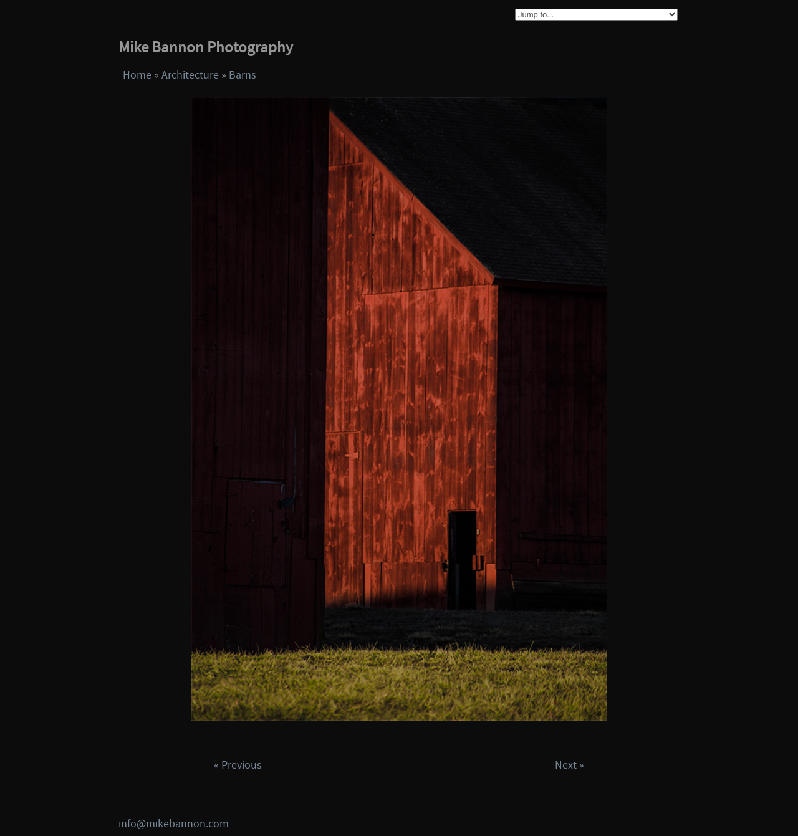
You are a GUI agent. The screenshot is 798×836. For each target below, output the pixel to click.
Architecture (190, 75)
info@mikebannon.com (173, 824)
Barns (242, 75)
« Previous (238, 765)
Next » (569, 765)
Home (137, 75)
